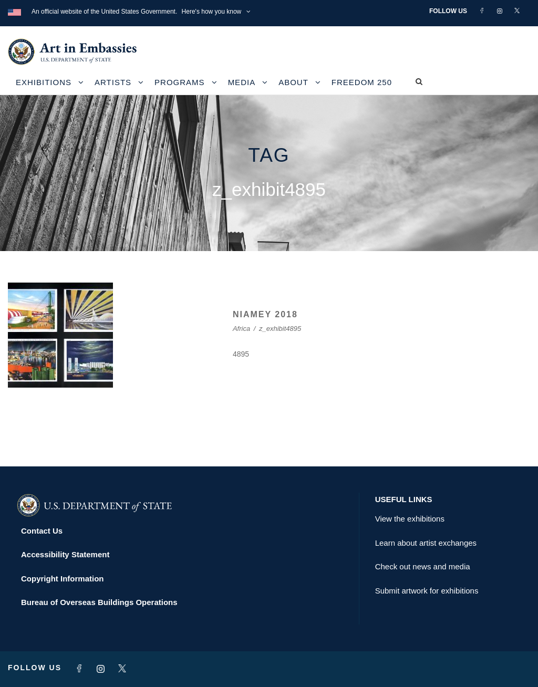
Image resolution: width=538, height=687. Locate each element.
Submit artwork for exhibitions (427, 590)
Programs (179, 82)
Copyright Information (62, 578)
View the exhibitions (409, 518)
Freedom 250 (362, 82)
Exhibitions (43, 82)
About (293, 82)
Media (242, 82)
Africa (241, 328)
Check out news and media (422, 566)
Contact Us (42, 530)
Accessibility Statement (65, 554)
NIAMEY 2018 (265, 314)
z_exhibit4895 (280, 328)
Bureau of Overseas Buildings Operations (99, 602)
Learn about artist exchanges (426, 542)
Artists (113, 82)
